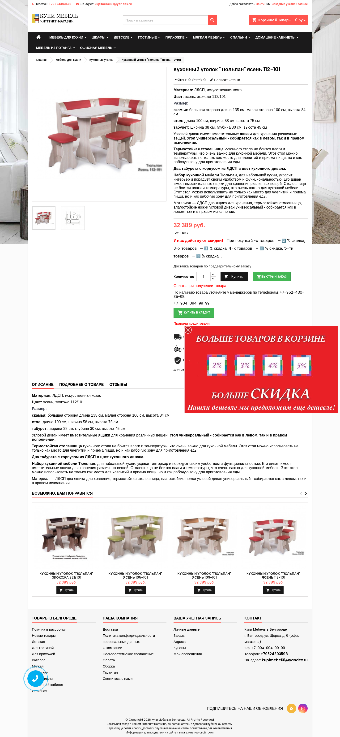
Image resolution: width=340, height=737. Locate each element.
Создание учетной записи (290, 4)
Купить (233, 276)
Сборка (109, 666)
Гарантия (110, 672)
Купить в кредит (194, 313)
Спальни (238, 37)
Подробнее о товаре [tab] (81, 384)
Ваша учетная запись (197, 618)
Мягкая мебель (207, 37)
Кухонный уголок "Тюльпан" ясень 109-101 (204, 575)
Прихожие (174, 37)
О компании (112, 647)
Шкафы (98, 37)
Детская (38, 641)
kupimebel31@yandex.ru (113, 4)
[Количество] (203, 276)
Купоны (180, 647)
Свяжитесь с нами (117, 678)
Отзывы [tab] (118, 384)
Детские (121, 37)
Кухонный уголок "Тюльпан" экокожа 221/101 (66, 575)
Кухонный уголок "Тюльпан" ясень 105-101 (135, 575)
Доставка (110, 629)
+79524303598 (60, 4)
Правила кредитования (193, 323)
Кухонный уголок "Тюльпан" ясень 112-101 (273, 575)
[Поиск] (170, 20)
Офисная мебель (96, 47)
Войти (260, 4)
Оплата (109, 660)
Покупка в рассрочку (49, 629)
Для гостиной (43, 647)
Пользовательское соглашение (128, 653)
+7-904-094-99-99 (191, 303)
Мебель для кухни (66, 37)
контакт (253, 618)
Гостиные (147, 37)
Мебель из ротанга (54, 47)
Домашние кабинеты (275, 37)
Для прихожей (43, 653)
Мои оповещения (188, 653)
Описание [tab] (43, 384)
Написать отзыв (227, 79)
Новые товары (44, 635)
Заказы (179, 635)
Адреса (180, 641)
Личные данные (187, 629)
